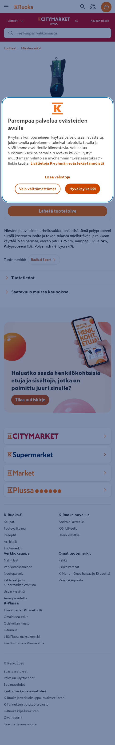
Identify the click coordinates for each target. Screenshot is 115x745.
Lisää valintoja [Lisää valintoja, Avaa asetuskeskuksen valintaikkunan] (57, 177)
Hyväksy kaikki (82, 189)
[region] (57, 149)
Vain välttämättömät (37, 189)
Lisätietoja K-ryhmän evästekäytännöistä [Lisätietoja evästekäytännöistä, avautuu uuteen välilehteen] (67, 163)
